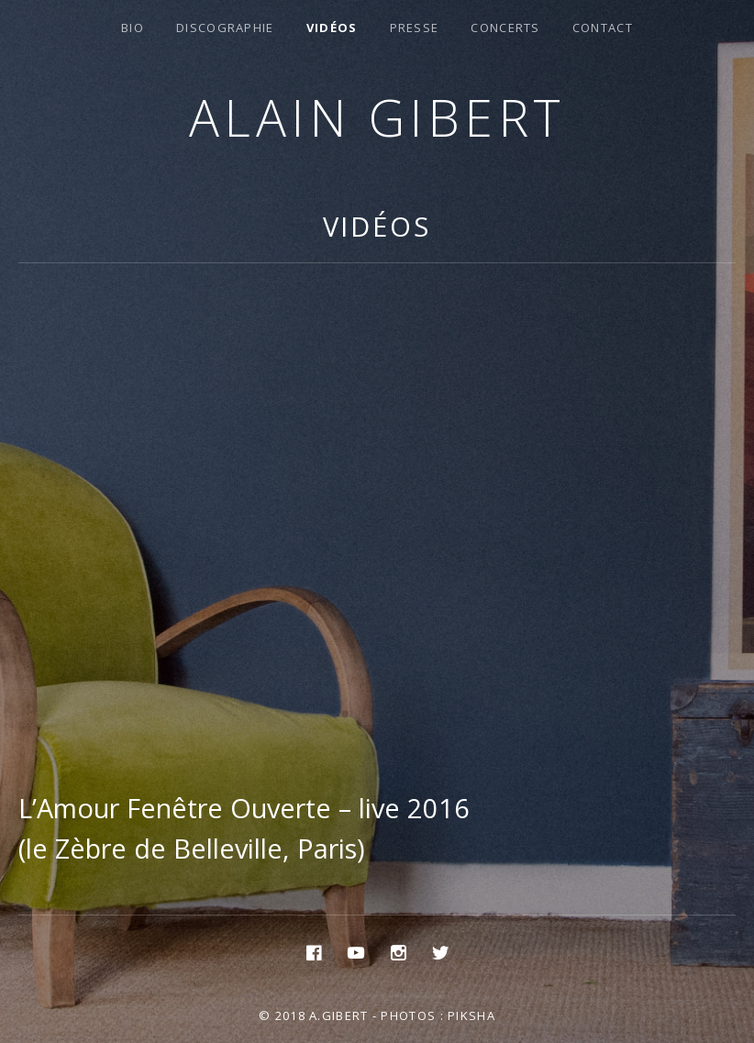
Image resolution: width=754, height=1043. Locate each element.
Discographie (225, 27)
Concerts (505, 27)
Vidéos (332, 27)
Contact (602, 27)
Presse (414, 27)
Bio (132, 27)
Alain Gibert (377, 117)
